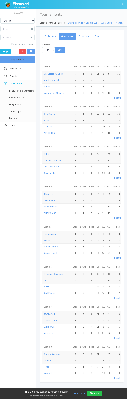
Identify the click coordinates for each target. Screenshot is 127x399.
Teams (98, 36)
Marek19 (48, 372)
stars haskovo (51, 246)
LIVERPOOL (49, 326)
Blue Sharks (49, 113)
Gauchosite (49, 200)
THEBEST (48, 126)
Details (117, 97)
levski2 (47, 120)
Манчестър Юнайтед (54, 92)
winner (47, 240)
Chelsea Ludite (51, 320)
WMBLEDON (49, 132)
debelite (48, 86)
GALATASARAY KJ (52, 166)
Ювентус (48, 193)
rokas (46, 366)
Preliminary (50, 36)
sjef (45, 280)
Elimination (84, 36)
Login (5, 51)
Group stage (67, 36)
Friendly (119, 22)
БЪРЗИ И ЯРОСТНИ (53, 73)
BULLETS (48, 286)
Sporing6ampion (52, 354)
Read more (79, 393)
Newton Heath (51, 252)
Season (46, 44)
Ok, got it (94, 393)
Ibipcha (47, 360)
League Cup (92, 22)
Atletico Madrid (51, 80)
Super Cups (106, 22)
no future (48, 332)
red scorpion (50, 233)
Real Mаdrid (49, 292)
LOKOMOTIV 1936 (52, 160)
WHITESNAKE (50, 213)
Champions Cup (75, 22)
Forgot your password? (23, 44)
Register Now (17, 59)
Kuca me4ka (50, 172)
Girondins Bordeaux (53, 273)
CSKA (46, 153)
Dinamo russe (50, 206)
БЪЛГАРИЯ (49, 314)
